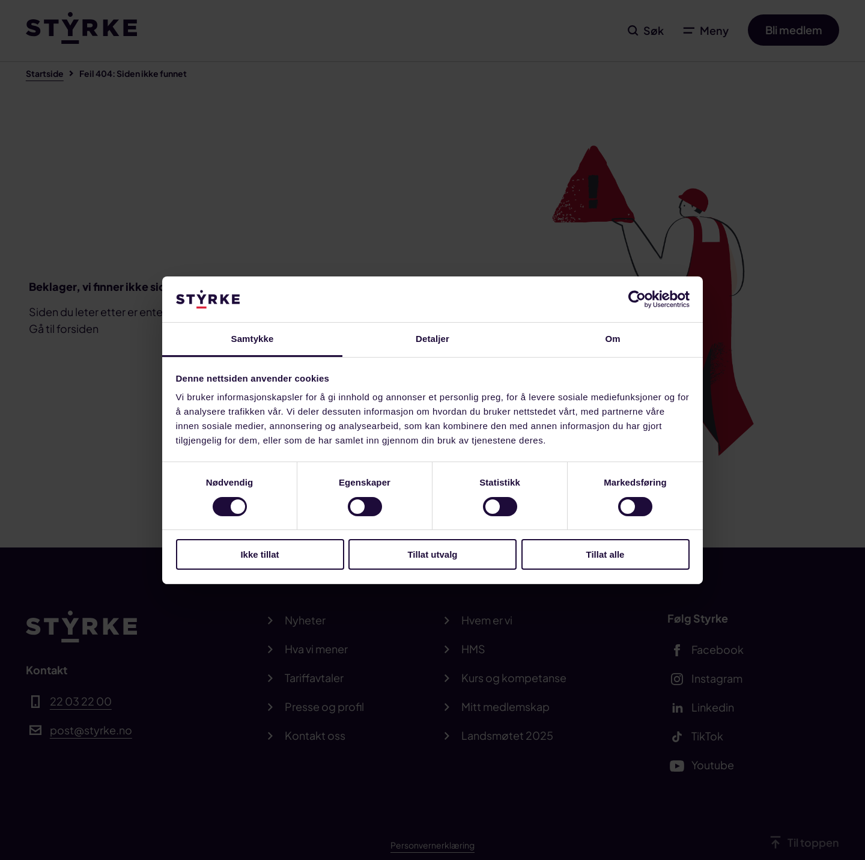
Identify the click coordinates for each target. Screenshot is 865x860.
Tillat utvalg (432, 554)
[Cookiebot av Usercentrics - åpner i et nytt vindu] (637, 299)
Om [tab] (612, 339)
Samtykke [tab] (252, 339)
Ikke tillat (259, 554)
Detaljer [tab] (432, 339)
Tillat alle (605, 554)
